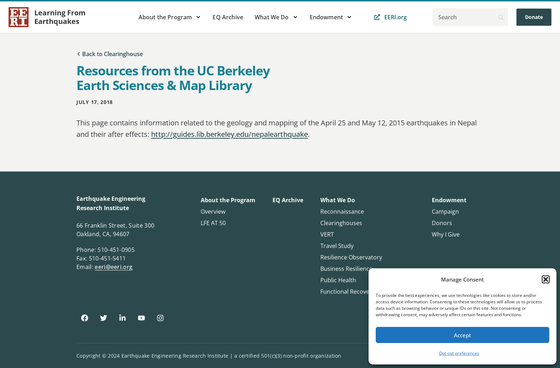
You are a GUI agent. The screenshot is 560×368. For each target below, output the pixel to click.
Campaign (445, 211)
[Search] (470, 17)
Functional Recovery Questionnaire (367, 291)
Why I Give (446, 234)
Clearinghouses (341, 223)
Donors (442, 223)
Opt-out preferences (459, 353)
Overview (213, 211)
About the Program (170, 17)
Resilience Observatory (351, 257)
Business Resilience (346, 269)
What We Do (276, 17)
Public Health (338, 280)
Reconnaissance (342, 211)
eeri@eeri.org (113, 267)
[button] (545, 279)
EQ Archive (227, 17)
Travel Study (337, 246)
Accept (462, 335)
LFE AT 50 (213, 223)
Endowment (331, 17)
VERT (327, 234)
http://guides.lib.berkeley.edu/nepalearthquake (229, 134)
